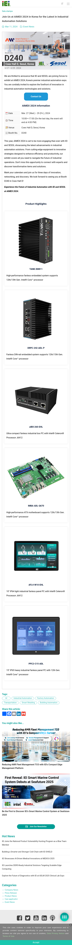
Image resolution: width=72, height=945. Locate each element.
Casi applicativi (11, 899)
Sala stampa (7, 11)
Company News (11, 890)
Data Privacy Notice (56, 933)
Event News (28, 26)
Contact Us (36, 96)
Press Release (11, 893)
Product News (11, 896)
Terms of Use (8, 936)
